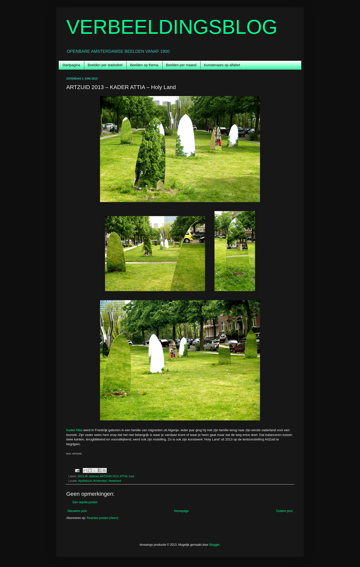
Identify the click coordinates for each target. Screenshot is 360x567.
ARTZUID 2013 (109, 476)
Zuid (131, 476)
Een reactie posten (85, 502)
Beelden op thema (144, 65)
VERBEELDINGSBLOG (172, 27)
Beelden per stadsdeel (105, 65)
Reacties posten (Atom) (102, 518)
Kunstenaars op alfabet (222, 65)
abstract (93, 476)
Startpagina (71, 65)
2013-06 (83, 476)
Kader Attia (74, 430)
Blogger (214, 544)
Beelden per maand (181, 65)
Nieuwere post (77, 511)
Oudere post (284, 511)
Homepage (181, 511)
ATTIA (123, 476)
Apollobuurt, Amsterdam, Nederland (99, 480)
